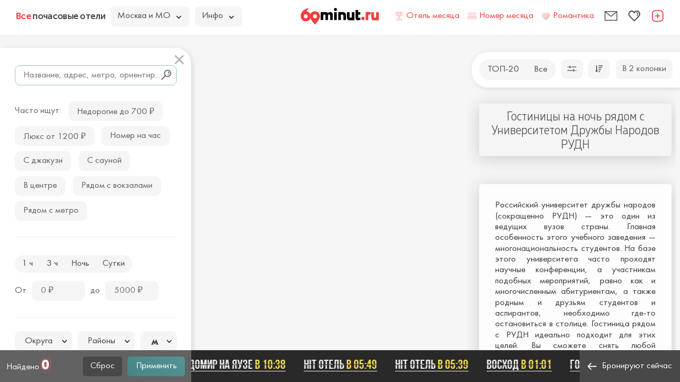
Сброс (102, 366)
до (95, 290)
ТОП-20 (503, 69)
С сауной (104, 161)
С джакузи (43, 161)
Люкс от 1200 (54, 135)
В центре (40, 185)
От (21, 290)
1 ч (27, 263)
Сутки (114, 263)
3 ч (52, 263)
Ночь (80, 263)
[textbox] (43, 341)
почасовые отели (60, 16)
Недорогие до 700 (115, 110)
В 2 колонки (644, 69)
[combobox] (43, 341)
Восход (522, 364)
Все (540, 69)
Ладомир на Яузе (234, 364)
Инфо (218, 16)
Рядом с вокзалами (116, 185)
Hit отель (343, 364)
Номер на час (135, 136)
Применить (156, 366)
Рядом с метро (51, 210)
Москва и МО (149, 16)
